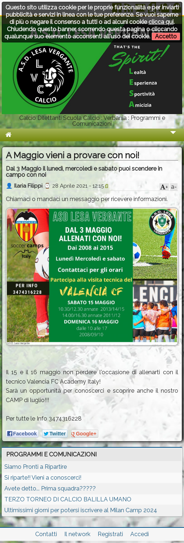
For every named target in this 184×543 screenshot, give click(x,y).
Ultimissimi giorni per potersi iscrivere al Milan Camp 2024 (80, 510)
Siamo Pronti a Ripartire (35, 466)
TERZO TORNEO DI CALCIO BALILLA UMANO (67, 499)
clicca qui (160, 21)
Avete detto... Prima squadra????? (50, 488)
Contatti (46, 534)
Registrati (110, 534)
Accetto (166, 36)
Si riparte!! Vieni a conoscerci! (42, 477)
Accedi (139, 534)
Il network (77, 534)
